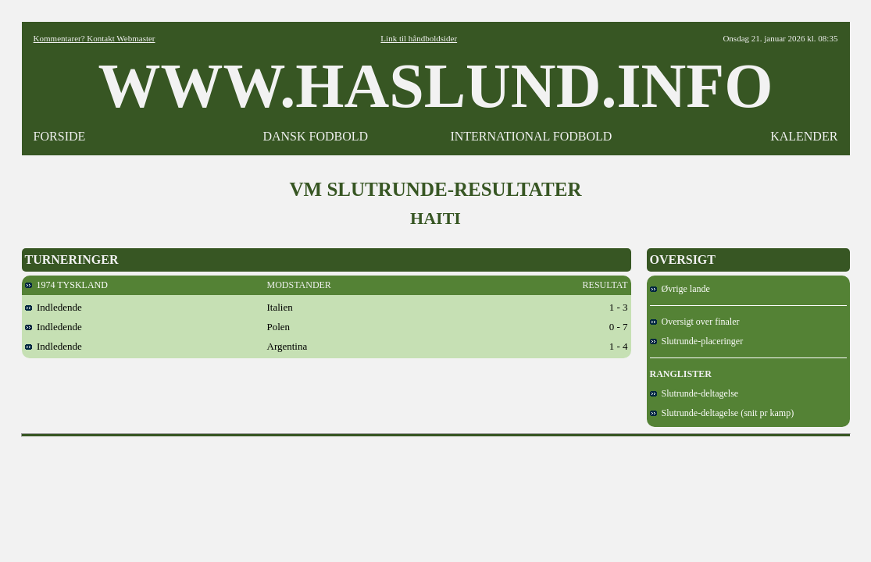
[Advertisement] (435, 478)
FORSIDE (60, 136)
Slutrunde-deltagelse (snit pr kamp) (722, 412)
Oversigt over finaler (695, 321)
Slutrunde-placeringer (697, 341)
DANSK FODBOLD (315, 136)
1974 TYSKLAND (66, 284)
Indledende (53, 307)
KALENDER (803, 136)
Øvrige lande (680, 288)
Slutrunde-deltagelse (694, 393)
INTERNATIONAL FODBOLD (531, 136)
